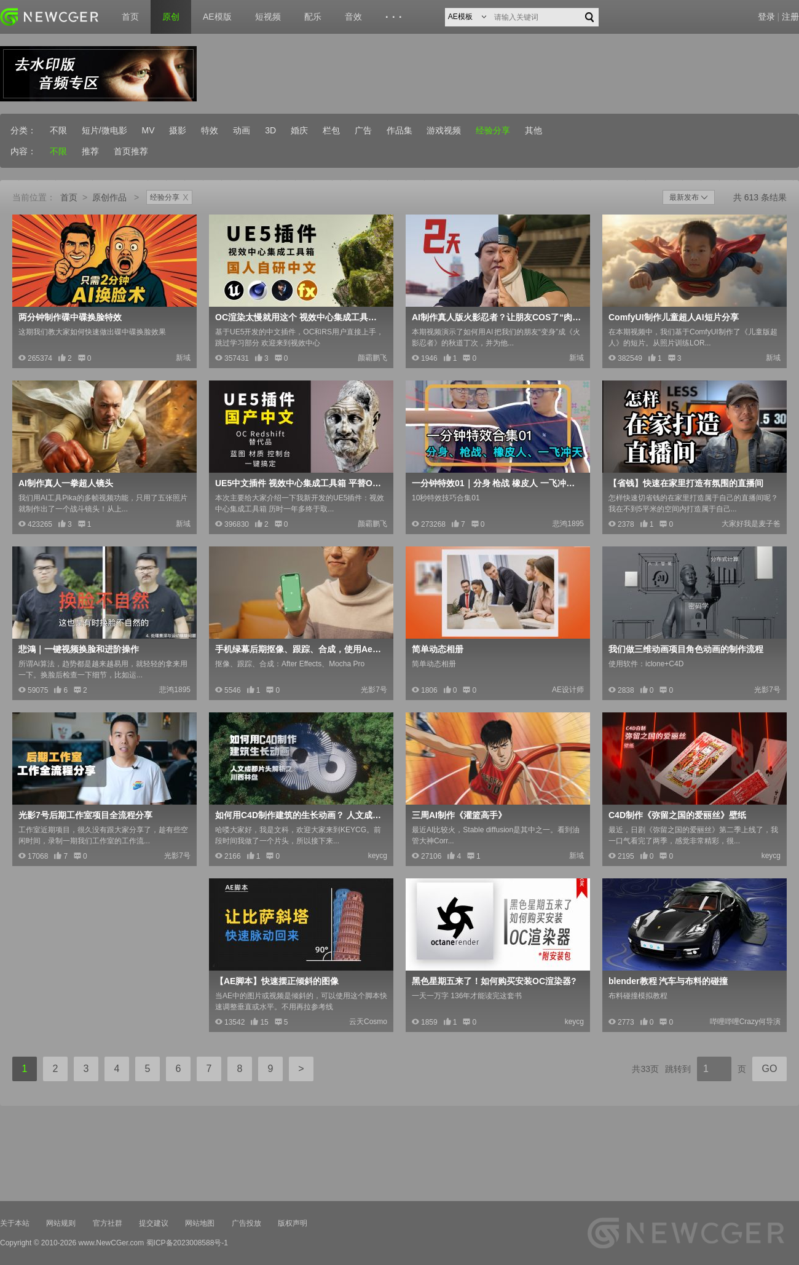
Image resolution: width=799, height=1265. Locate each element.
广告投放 (246, 1223)
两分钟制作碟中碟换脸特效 (70, 317)
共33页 (645, 1069)
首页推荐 (131, 151)
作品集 (399, 130)
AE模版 (217, 17)
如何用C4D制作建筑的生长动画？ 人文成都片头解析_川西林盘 (300, 815)
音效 (353, 17)
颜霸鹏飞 (372, 357)
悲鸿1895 (568, 523)
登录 (766, 17)
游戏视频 (444, 130)
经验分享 (493, 130)
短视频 (268, 17)
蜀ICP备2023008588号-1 (187, 1243)
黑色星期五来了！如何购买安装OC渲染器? (494, 981)
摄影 (177, 130)
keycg (377, 855)
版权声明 (292, 1223)
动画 (241, 130)
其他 (533, 130)
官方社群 (107, 1223)
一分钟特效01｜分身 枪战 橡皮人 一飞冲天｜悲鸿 (496, 483)
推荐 (90, 151)
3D (270, 130)
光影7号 (374, 689)
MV (148, 130)
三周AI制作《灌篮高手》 (459, 815)
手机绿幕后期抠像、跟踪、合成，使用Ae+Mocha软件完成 (300, 649)
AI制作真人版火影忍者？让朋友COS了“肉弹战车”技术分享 (496, 317)
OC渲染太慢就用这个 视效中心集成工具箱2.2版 (300, 317)
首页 (130, 17)
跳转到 (678, 1069)
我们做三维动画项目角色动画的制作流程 (685, 649)
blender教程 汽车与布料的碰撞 (668, 981)
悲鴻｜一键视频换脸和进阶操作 (78, 649)
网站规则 (61, 1223)
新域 (183, 357)
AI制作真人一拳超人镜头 (65, 483)
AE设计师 (568, 689)
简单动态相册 (437, 649)
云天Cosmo (368, 1021)
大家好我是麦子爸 (751, 523)
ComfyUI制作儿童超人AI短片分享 (673, 317)
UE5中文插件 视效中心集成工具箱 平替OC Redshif (300, 483)
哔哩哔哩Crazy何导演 (745, 1021)
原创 (170, 17)
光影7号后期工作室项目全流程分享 (85, 815)
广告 (363, 130)
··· (395, 17)
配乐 (312, 17)
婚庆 (299, 130)
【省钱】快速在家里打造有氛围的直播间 (685, 483)
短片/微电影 (104, 130)
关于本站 (15, 1223)
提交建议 (153, 1223)
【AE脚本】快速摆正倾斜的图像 (277, 981)
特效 (209, 130)
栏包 (331, 130)
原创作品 (109, 197)
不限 (58, 130)
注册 (790, 17)
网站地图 (200, 1223)
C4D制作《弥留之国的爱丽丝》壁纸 (677, 815)
